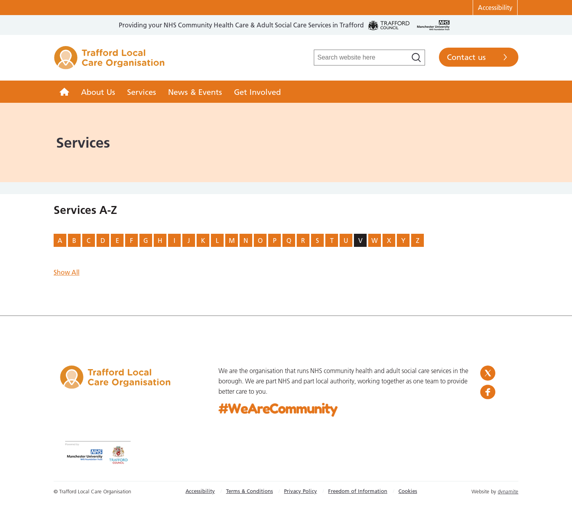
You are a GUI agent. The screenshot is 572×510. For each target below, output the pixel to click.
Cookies (407, 491)
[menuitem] (64, 92)
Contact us (466, 57)
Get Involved (257, 92)
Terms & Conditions (249, 491)
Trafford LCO (109, 62)
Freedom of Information (357, 491)
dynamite (508, 491)
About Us (98, 92)
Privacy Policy (300, 491)
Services (141, 92)
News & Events (195, 92)
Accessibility (495, 8)
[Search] (416, 57)
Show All (66, 272)
